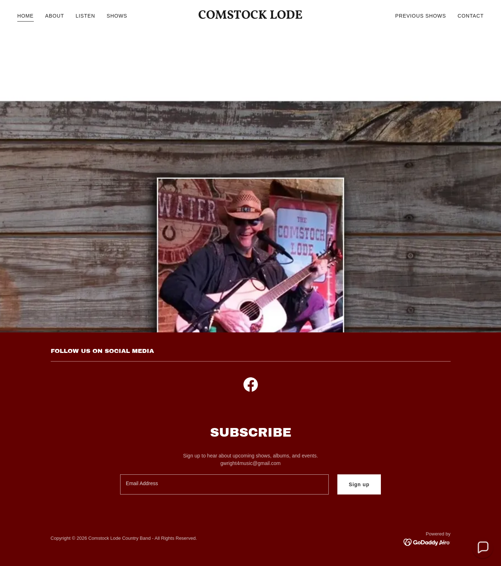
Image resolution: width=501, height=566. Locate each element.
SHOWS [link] (116, 16)
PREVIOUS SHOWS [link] (420, 16)
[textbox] (224, 484)
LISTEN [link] (85, 16)
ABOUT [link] (54, 16)
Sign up (359, 484)
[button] (482, 547)
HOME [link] (25, 16)
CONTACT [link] (470, 16)
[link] (250, 17)
